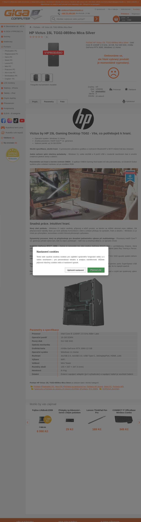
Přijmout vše (95, 270)
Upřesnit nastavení (75, 270)
